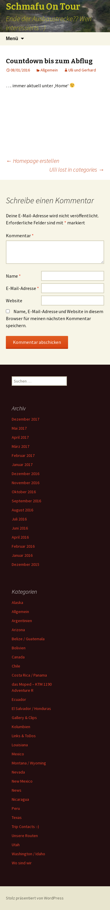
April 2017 (20, 437)
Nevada (18, 772)
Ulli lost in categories (76, 169)
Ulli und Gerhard (82, 70)
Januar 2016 (22, 555)
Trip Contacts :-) (25, 826)
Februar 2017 (23, 455)
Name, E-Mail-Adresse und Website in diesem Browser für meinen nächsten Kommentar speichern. (54, 318)
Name (13, 276)
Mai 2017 (19, 428)
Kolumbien (21, 726)
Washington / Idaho (28, 853)
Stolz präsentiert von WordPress (35, 898)
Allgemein (49, 70)
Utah (16, 844)
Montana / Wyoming (29, 763)
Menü (12, 38)
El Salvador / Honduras (31, 708)
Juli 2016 (19, 519)
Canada (18, 657)
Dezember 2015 (25, 564)
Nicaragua (20, 799)
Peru (16, 808)
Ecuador (19, 699)
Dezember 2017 (25, 419)
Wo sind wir (22, 862)
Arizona (18, 629)
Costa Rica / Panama (29, 675)
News (16, 790)
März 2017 (20, 446)
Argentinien (22, 620)
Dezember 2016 (25, 473)
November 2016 (25, 482)
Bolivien (19, 648)
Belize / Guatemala (28, 638)
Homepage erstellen (32, 160)
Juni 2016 (20, 528)
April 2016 (20, 537)
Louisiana (20, 744)
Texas (17, 817)
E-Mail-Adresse (22, 288)
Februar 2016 (23, 546)
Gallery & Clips (24, 717)
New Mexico (22, 781)
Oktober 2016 (24, 491)
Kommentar (20, 235)
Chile (16, 666)
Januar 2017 (22, 464)
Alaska (17, 602)
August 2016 (22, 510)
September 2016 (26, 500)
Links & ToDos (24, 735)
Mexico (18, 754)
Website (14, 300)
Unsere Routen (25, 835)
